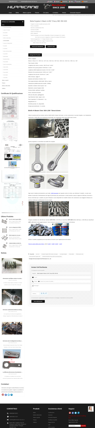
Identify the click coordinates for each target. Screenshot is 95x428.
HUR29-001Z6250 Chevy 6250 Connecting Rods (52, 256)
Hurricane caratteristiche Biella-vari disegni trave (13, 309)
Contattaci (55, 12)
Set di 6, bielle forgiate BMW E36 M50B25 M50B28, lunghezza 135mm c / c (15, 219)
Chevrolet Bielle (68, 15)
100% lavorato (54, 193)
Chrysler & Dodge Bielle (7, 43)
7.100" (60, 244)
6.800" (53, 244)
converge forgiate (63, 254)
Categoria (59, 15)
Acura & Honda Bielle (6, 27)
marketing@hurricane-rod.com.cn (29, 1)
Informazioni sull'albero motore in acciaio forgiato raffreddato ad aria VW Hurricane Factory (13, 278)
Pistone (37, 12)
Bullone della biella (6, 85)
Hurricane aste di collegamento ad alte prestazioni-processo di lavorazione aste (13, 340)
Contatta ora (51, 46)
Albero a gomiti (27, 12)
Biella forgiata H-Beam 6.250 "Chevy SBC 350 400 (47, 273)
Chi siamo (46, 12)
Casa (10, 12)
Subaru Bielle (5, 67)
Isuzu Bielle (4, 53)
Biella (17, 12)
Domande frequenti (75, 12)
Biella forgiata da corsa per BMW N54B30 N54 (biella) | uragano (15, 235)
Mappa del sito (52, 422)
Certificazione (51, 412)
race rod (37, 254)
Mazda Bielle (5, 56)
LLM (49, 424)
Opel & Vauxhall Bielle (7, 64)
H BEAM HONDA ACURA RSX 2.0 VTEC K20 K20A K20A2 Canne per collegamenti (15, 243)
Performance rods (79, 254)
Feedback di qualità (53, 419)
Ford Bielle (4, 48)
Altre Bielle (4, 77)
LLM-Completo (52, 427)
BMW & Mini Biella (6, 37)
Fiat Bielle (4, 45)
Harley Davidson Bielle (7, 51)
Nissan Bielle (5, 61)
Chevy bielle (71, 254)
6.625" (49, 244)
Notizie (64, 12)
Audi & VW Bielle (6, 30)
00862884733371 (13, 1)
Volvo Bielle (5, 74)
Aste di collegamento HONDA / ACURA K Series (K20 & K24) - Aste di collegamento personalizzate (15, 227)
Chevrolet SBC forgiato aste (34, 256)
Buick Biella (5, 35)
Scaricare (50, 415)
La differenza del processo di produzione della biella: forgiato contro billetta (13, 372)
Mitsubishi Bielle (5, 59)
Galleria (3, 88)
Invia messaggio (38, 301)
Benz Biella (4, 32)
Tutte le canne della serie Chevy (36, 244)
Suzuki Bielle (5, 69)
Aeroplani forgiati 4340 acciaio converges (50, 254)
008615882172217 (14, 416)
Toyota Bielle (5, 72)
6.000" (56, 244)
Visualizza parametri (37, 46)
